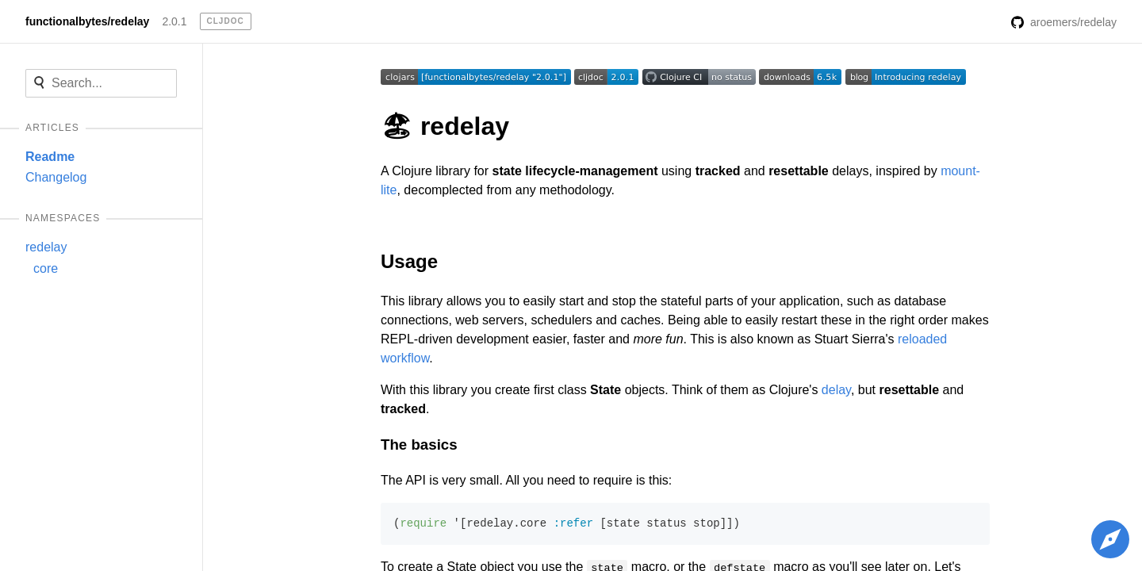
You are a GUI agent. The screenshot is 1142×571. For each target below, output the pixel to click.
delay (836, 390)
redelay (46, 247)
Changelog (55, 177)
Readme (50, 156)
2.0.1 (174, 21)
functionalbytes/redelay (87, 21)
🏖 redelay (445, 126)
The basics (419, 444)
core (45, 268)
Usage (409, 261)
